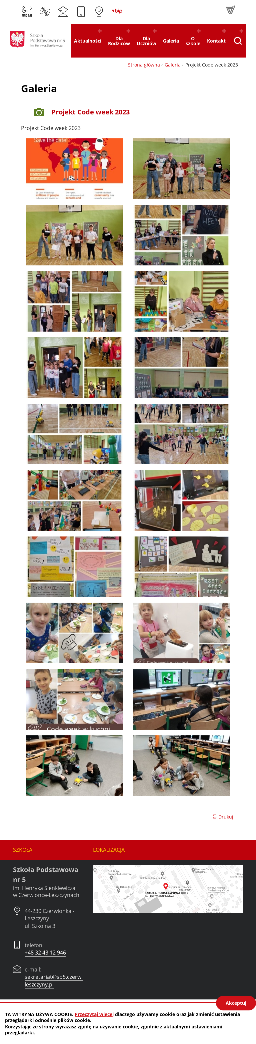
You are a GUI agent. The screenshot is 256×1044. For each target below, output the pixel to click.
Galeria (173, 65)
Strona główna (144, 65)
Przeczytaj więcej (94, 1014)
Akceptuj (236, 1003)
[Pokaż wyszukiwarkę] (237, 41)
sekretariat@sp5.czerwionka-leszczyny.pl (61, 980)
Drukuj (222, 817)
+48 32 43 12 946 (45, 952)
